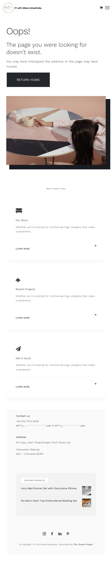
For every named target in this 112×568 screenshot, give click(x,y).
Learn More (23, 248)
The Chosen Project (83, 544)
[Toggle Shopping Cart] (101, 7)
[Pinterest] (68, 534)
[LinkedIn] (60, 534)
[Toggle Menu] (107, 7)
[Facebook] (52, 534)
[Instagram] (44, 534)
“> (50, 425)
